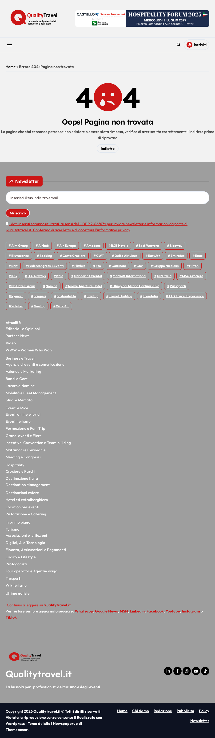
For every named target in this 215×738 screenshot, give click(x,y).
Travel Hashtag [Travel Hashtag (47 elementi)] (120, 296)
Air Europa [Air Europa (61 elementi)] (67, 245)
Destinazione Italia (22, 478)
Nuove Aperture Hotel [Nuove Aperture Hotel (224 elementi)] (85, 286)
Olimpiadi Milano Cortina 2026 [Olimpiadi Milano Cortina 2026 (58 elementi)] (135, 286)
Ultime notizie (18, 593)
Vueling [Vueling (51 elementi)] (39, 306)
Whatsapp (84, 611)
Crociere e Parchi (20, 471)
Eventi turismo (18, 421)
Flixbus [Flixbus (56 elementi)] (79, 266)
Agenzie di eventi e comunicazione (35, 364)
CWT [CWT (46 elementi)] (100, 256)
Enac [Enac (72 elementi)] (199, 256)
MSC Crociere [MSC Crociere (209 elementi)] (192, 276)
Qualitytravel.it (39, 674)
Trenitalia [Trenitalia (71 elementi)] (150, 296)
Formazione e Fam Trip (25, 428)
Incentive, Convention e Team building (38, 442)
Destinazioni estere (22, 492)
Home (11, 66)
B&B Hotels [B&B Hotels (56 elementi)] (119, 245)
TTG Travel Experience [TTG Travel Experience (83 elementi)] (186, 296)
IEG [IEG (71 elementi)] (14, 276)
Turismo (12, 529)
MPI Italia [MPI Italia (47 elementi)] (164, 276)
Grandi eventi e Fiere (24, 435)
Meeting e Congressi (23, 457)
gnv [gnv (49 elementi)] (139, 266)
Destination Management (28, 484)
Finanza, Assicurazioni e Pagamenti (36, 549)
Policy (204, 710)
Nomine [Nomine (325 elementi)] (51, 286)
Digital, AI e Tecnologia (25, 542)
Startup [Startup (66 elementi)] (92, 296)
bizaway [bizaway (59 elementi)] (176, 245)
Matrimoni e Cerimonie (26, 450)
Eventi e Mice (17, 408)
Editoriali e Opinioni (23, 328)
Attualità (13, 322)
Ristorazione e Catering (26, 514)
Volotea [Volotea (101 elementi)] (17, 306)
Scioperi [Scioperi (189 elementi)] (40, 296)
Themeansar (17, 729)
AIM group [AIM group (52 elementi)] (19, 245)
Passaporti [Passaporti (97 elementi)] (178, 286)
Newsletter (199, 720)
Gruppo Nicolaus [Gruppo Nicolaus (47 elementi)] (166, 266)
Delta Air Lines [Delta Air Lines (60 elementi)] (126, 256)
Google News (106, 611)
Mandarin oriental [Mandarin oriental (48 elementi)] (88, 276)
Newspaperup (65, 723)
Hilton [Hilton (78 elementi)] (194, 266)
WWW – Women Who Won (29, 350)
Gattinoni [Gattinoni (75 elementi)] (118, 266)
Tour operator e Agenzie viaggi (32, 571)
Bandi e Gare (17, 378)
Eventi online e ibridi (23, 414)
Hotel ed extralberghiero (27, 499)
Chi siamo (140, 710)
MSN (124, 611)
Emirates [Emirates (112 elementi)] (177, 256)
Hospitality (15, 465)
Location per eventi (22, 507)
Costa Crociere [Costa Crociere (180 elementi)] (74, 256)
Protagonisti (16, 564)
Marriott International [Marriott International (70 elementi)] (129, 276)
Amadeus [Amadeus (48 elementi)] (93, 245)
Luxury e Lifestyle (21, 557)
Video (11, 343)
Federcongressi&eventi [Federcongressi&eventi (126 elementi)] (46, 266)
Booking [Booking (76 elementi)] (46, 256)
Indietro (108, 148)
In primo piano (18, 522)
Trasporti (13, 578)
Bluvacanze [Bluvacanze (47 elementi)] (20, 256)
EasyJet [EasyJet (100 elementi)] (154, 256)
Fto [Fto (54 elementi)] (98, 266)
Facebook (155, 611)
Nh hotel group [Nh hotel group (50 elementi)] (23, 286)
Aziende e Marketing (23, 371)
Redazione (163, 710)
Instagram (191, 611)
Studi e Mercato (19, 400)
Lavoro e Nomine (20, 385)
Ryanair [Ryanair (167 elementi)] (17, 296)
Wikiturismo (16, 585)
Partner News (17, 335)
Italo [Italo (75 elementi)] (59, 276)
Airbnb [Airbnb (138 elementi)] (43, 245)
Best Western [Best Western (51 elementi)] (149, 245)
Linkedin (137, 611)
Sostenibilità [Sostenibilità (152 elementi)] (66, 296)
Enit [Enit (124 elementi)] (14, 266)
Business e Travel (20, 358)
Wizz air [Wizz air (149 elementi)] (62, 306)
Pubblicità (185, 710)
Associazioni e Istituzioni (26, 535)
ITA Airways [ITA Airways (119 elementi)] (37, 276)
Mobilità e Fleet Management (31, 393)
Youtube (173, 611)
